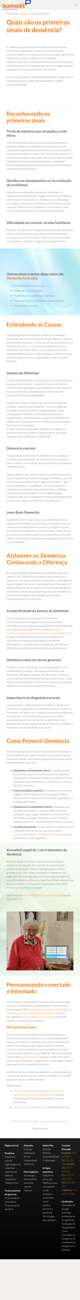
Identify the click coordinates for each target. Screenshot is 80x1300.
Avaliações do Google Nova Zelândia (68, 1246)
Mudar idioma (40, 1128)
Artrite (27, 1156)
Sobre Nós (48, 1145)
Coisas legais (49, 1160)
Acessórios (10, 1179)
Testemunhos (11, 1182)
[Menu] (76, 4)
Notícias (47, 1149)
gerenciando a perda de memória (36, 1013)
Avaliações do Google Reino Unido (68, 1227)
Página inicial (11, 1145)
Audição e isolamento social (48, 1198)
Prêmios (47, 1152)
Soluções (28, 1145)
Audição (28, 1149)
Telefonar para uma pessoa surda (50, 1186)
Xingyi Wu (25, 13)
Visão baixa (29, 1152)
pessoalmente (21, 834)
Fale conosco (31, 1056)
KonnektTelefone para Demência (41, 895)
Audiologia (29, 1175)
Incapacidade (30, 1160)
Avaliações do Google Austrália (68, 1209)
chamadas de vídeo (47, 834)
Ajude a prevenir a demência (48, 1209)
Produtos (9, 1153)
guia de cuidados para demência (38, 1016)
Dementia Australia (22, 278)
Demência (29, 1164)
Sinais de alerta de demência (30, 1107)
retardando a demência (42, 1009)
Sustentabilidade (51, 1156)
